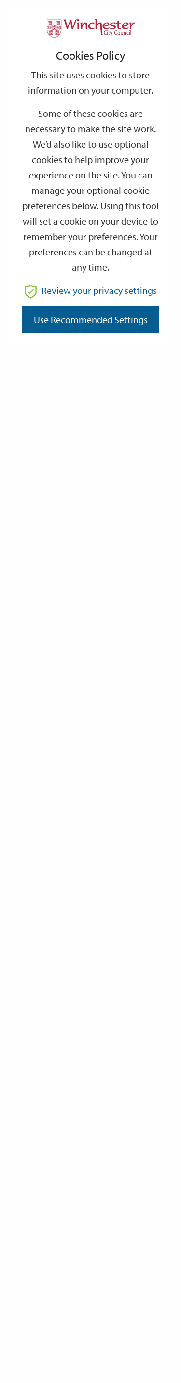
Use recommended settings (91, 320)
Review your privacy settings (91, 290)
